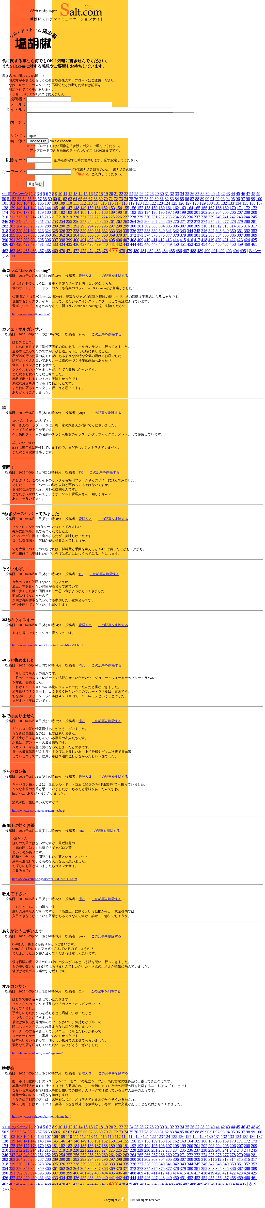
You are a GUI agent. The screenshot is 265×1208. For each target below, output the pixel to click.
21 (116, 197)
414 (176, 243)
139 (12, 211)
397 (55, 243)
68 (95, 202)
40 (213, 197)
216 (47, 221)
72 (116, 202)
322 (33, 234)
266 (147, 225)
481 (143, 254)
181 (55, 216)
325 (55, 234)
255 (69, 225)
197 (169, 216)
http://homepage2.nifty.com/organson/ (37, 1057)
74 (126, 202)
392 (19, 243)
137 (259, 207)
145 (55, 211)
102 (12, 207)
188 (105, 216)
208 (247, 216)
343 (183, 234)
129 (202, 207)
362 (62, 239)
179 (41, 216)
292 (76, 230)
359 (41, 239)
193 (140, 216)
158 (147, 211)
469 (55, 254)
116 (111, 207)
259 (98, 225)
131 (217, 207)
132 (224, 207)
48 (253, 197)
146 (62, 211)
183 (69, 216)
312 (218, 230)
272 (190, 225)
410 (147, 243)
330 (90, 234)
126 (181, 207)
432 (48, 248)
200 (190, 216)
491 (214, 254)
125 (174, 207)
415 (183, 243)
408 (133, 243)
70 (106, 202)
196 (162, 216)
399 (69, 243)
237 (197, 221)
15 (86, 197)
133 (231, 207)
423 (240, 243)
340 (162, 234)
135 (245, 207)
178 (33, 216)
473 (83, 254)
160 (162, 211)
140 (19, 211)
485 (172, 254)
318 (5, 234)
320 (19, 234)
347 (211, 234)
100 (259, 202)
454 (204, 248)
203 (211, 216)
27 (147, 197)
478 (122, 254)
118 (125, 207)
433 (55, 248)
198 (176, 216)
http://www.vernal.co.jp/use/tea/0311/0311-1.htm (44, 883)
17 (96, 197)
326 (62, 234)
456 (218, 248)
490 (207, 254)
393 (26, 243)
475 (98, 254)
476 (105, 254)
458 (233, 248)
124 (167, 207)
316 (247, 230)
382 (204, 239)
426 (5, 248)
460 (247, 248)
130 (210, 207)
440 (105, 248)
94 (228, 202)
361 (55, 239)
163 (183, 211)
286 (33, 230)
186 (90, 216)
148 (76, 211)
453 (197, 248)
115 (103, 207)
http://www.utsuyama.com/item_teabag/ (38, 814)
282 (5, 230)
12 (70, 197)
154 (119, 211)
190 (119, 216)
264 (133, 225)
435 (69, 248)
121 (146, 207)
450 (176, 248)
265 (140, 225)
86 (187, 202)
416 (190, 243)
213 (26, 221)
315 (240, 230)
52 (14, 202)
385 (226, 239)
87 (192, 202)
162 (176, 211)
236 (190, 221)
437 (83, 248)
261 (112, 225)
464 (19, 254)
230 (147, 221)
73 (121, 202)
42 (223, 197)
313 (225, 230)
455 (211, 248)
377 (169, 239)
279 (240, 225)
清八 (82, 669)
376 (162, 239)
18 (101, 197)
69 (101, 202)
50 (4, 202)
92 (217, 202)
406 (119, 243)
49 (258, 197)
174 (5, 216)
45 (238, 197)
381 (197, 239)
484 (165, 254)
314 (232, 230)
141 (26, 211)
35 (187, 197)
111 (76, 207)
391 (12, 243)
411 (154, 243)
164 (190, 211)
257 (83, 225)
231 (154, 221)
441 (112, 248)
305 (169, 230)
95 (233, 202)
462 (5, 254)
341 (169, 234)
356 (19, 239)
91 (212, 202)
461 (254, 248)
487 (186, 254)
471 (69, 254)
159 (154, 211)
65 (80, 202)
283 (12, 230)
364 (76, 239)
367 (98, 239)
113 (90, 207)
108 (55, 207)
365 (83, 239)
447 (154, 248)
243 (240, 221)
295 (98, 230)
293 (83, 230)
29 (157, 197)
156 (133, 211)
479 (129, 254)
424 (247, 243)
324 (48, 234)
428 (19, 248)
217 (55, 221)
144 (48, 211)
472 (76, 254)
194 (147, 216)
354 (5, 239)
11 (65, 197)
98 (248, 202)
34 (182, 197)
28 (152, 197)
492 (222, 254)
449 (169, 248)
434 (62, 248)
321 (26, 234)
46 (243, 197)
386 (233, 239)
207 (240, 216)
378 (176, 239)
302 (147, 230)
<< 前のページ (15, 197)
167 (211, 211)
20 (111, 197)
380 (190, 239)
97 (243, 202)
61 (60, 202)
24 (131, 197)
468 (48, 254)
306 (176, 230)
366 (90, 239)
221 (83, 221)
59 (50, 202)
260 (105, 225)
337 (140, 234)
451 (183, 248)
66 (85, 202)
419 (211, 243)
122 (153, 207)
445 (140, 248)
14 (81, 197)
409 (140, 243)
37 (197, 197)
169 (226, 211)
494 (236, 254)
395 (41, 243)
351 (240, 234)
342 (176, 234)
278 (233, 225)
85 (182, 202)
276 (218, 225)
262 (119, 225)
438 (90, 248)
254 (62, 225)
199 (183, 216)
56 (35, 202)
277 (226, 225)
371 (126, 239)
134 (238, 207)
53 (19, 202)
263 (126, 225)
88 (197, 202)
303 (154, 230)
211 (12, 221)
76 (136, 202)
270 (176, 225)
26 (141, 197)
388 (247, 239)
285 (26, 230)
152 (105, 211)
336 (133, 234)
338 (147, 234)
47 (248, 197)
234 (176, 221)
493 (229, 254)
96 (238, 202)
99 (253, 202)
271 (183, 225)
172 (247, 211)
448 (162, 248)
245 (254, 221)
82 (167, 202)
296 (105, 230)
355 (12, 239)
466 (33, 254)
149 (83, 211)
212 (19, 221)
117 (117, 207)
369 (112, 239)
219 (69, 221)
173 (254, 211)
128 (195, 207)
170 (233, 211)
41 (218, 197)
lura (81, 834)
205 (226, 216)
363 (69, 239)
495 (243, 254)
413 (168, 243)
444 (133, 248)
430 (33, 248)
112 (83, 207)
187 (98, 216)
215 (40, 221)
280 (247, 225)
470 (62, 254)
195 (154, 216)
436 (76, 248)
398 (62, 243)
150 (90, 211)
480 (136, 254)
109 (62, 207)
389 (254, 239)
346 (204, 234)
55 (29, 202)
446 (147, 248)
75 (131, 202)
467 (41, 254)
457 (226, 248)
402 (90, 243)
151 (98, 211)
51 (9, 202)
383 (211, 239)
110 (69, 207)
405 (112, 243)
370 (119, 239)
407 (126, 243)
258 (90, 225)
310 (204, 230)
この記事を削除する (113, 279)
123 (160, 207)
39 (208, 197)
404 (105, 243)
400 (76, 243)
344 (190, 234)
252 (48, 225)
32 (172, 197)
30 (162, 197)
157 (140, 211)
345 (197, 234)
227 (126, 221)
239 (211, 221)
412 (161, 243)
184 (76, 216)
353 (254, 234)
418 (204, 243)
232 (161, 221)
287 (41, 230)
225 (111, 221)
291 (69, 230)
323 (41, 234)
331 (98, 234)
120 (138, 207)
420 (218, 243)
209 (254, 216)
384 (218, 239)
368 (105, 239)
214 (33, 221)
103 (19, 207)
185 (83, 216)
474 (90, 254)
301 (140, 230)
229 (140, 221)
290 (62, 230)
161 (169, 211)
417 (197, 243)
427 (12, 248)
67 (90, 202)
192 (133, 216)
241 (225, 221)
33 (177, 197)
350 (233, 234)
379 (183, 239)
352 (247, 234)
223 (97, 221)
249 (26, 225)
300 (133, 230)
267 (154, 225)
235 (183, 221)
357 (26, 239)
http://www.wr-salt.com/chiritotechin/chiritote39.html (47, 649)
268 (162, 225)
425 (254, 243)
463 (12, 254)
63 (70, 202)
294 (90, 230)
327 (69, 234)
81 (162, 202)
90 (207, 202)
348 (218, 234)
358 (33, 239)
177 (26, 216)
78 (146, 202)
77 (141, 202)
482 (150, 254)
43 (228, 197)
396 (48, 243)
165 (197, 211)
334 (119, 234)
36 (192, 197)
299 (126, 230)
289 (55, 230)
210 (5, 221)
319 (12, 234)
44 (233, 197)
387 (240, 239)
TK (81, 476)
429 (26, 248)
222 (90, 221)
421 (225, 243)
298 (119, 230)
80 (156, 202)
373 (140, 239)
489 (200, 254)
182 (62, 216)
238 (204, 221)
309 (197, 230)
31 (167, 197)
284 (19, 230)
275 (211, 225)
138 (5, 211)
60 (55, 202)
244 (247, 221)
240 (218, 221)
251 (41, 225)
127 (188, 207)
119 (131, 207)
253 (55, 225)
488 (193, 254)
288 (48, 230)
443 (126, 248)
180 (48, 216)
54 (24, 202)
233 (168, 221)
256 (76, 225)
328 (76, 234)
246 (5, 225)
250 (33, 225)
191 (126, 216)
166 (204, 211)
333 (112, 234)
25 (136, 197)
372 (133, 239)
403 (98, 243)
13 (75, 197)
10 (60, 197)
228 (133, 221)
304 (162, 230)
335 (126, 234)
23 (126, 197)
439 (98, 248)
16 (91, 197)
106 (41, 207)
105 (33, 207)
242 (232, 221)
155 (126, 211)
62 (65, 202)
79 (151, 202)
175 (12, 216)
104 (26, 207)
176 (19, 216)
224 (104, 221)
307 (183, 230)
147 (69, 211)
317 (254, 230)
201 (197, 216)
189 (112, 216)
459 (240, 248)
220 (76, 221)
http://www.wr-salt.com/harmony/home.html (41, 1120)
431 (41, 248)
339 (154, 234)
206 (233, 216)
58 (45, 202)
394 (33, 243)
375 (154, 239)
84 (177, 202)
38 (202, 197)
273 (197, 225)
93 (223, 202)
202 (204, 216)
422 (232, 243)
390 (5, 243)
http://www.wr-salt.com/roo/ (31, 318)
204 (218, 216)
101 (5, 207)
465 (26, 254)
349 (226, 234)
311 (211, 230)
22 (121, 197)
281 (254, 225)
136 (252, 207)
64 (75, 202)
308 (190, 230)
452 (190, 248)
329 (83, 234)
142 (33, 211)
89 (202, 202)
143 (41, 211)
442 (119, 248)
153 (112, 211)
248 (19, 225)
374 (147, 239)
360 (48, 239)
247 (12, 225)
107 (48, 207)
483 (157, 254)
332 (105, 234)
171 (240, 211)
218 (62, 221)
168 (218, 211)
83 (172, 202)
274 (204, 225)
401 (83, 243)
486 (179, 254)
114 (97, 207)
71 (111, 202)
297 (112, 230)
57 (40, 202)
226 (119, 221)
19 (106, 197)
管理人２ (85, 279)
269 (169, 225)
